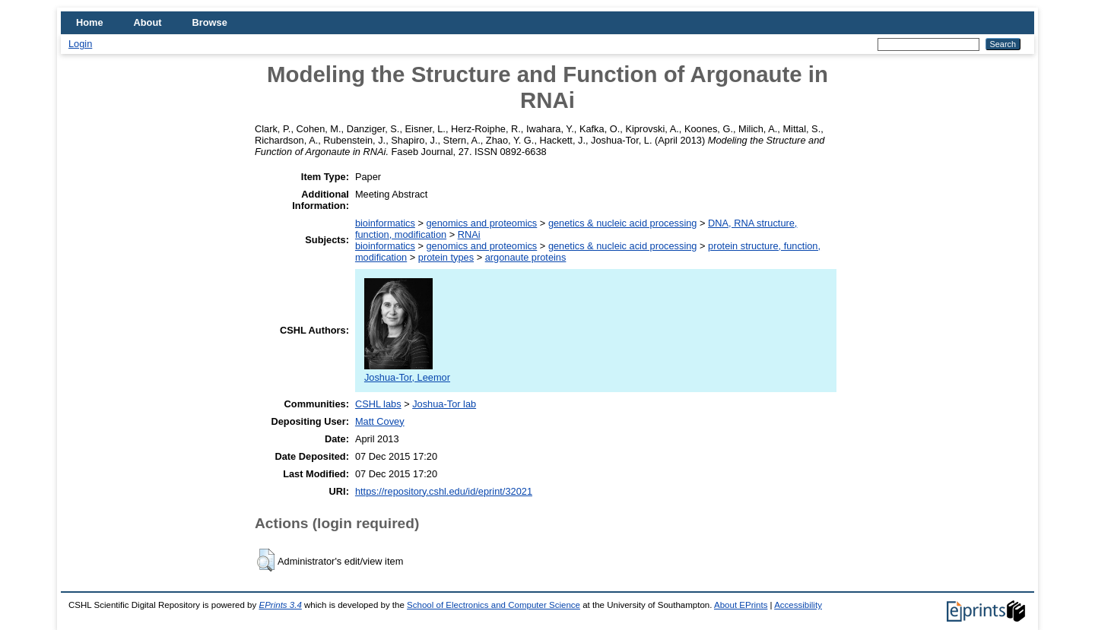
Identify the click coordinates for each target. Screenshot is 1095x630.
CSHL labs (378, 404)
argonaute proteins (526, 257)
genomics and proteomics (481, 223)
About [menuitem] (148, 22)
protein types (446, 257)
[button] (266, 560)
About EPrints (740, 604)
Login (80, 43)
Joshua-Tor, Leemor (407, 371)
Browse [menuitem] (209, 22)
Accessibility (798, 604)
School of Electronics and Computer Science (493, 604)
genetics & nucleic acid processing (622, 223)
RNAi (469, 234)
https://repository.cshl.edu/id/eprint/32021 (443, 491)
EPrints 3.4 (280, 604)
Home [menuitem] (89, 22)
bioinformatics (385, 223)
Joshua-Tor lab (444, 404)
